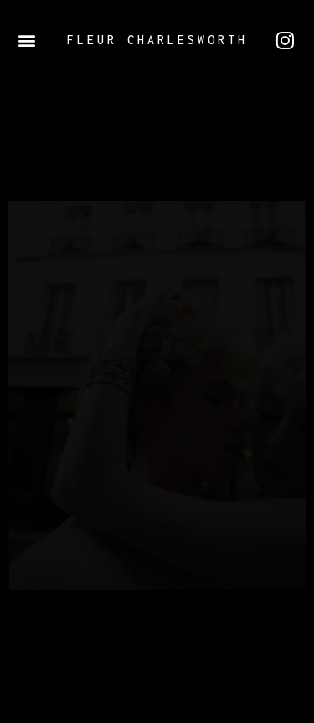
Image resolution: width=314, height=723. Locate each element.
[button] (26, 40)
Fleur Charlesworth (157, 40)
